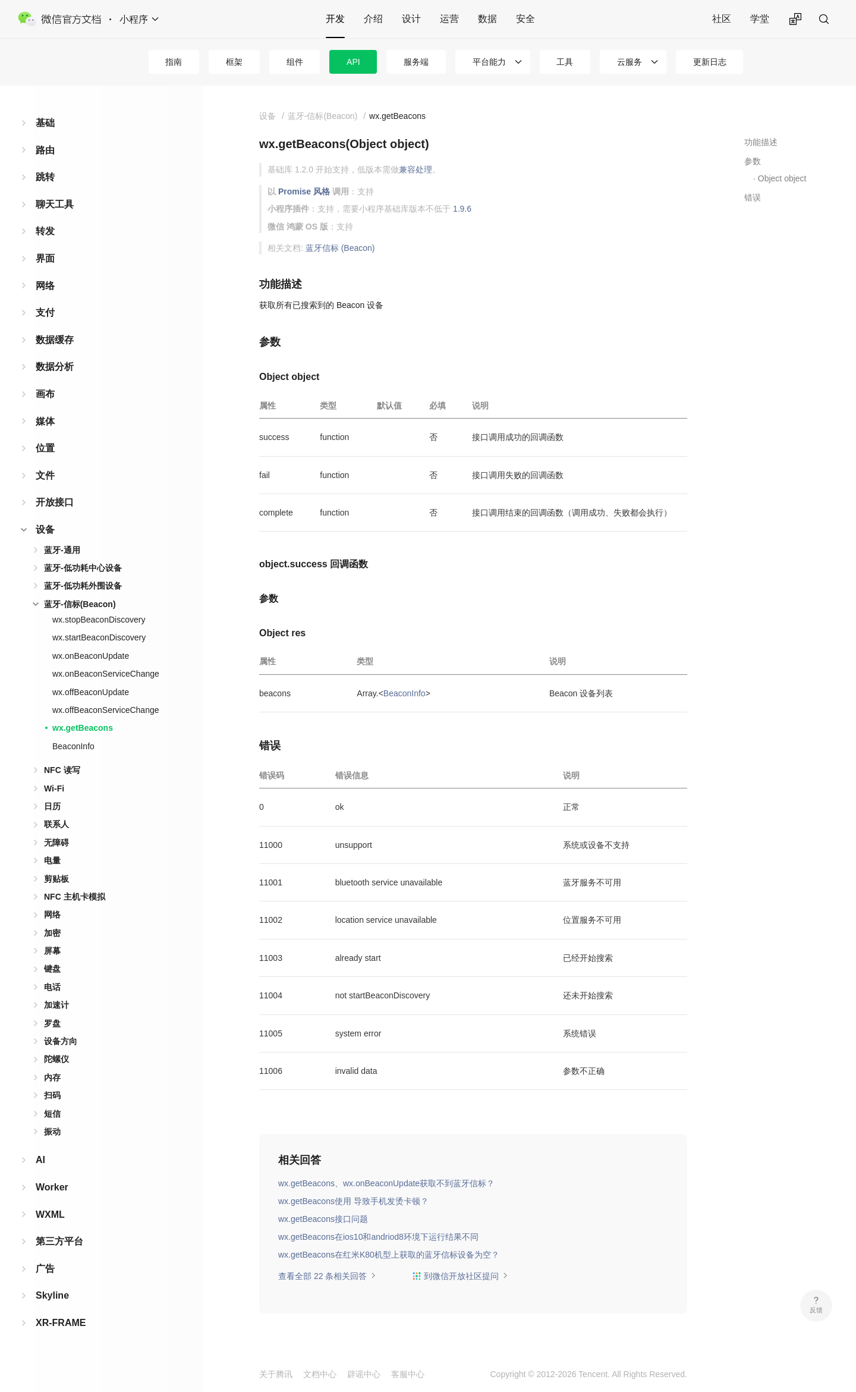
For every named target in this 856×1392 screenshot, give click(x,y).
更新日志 (709, 62)
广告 (45, 1269)
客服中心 (407, 1374)
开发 (335, 19)
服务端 (416, 62)
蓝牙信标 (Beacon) (340, 248)
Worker (52, 1187)
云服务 (629, 62)
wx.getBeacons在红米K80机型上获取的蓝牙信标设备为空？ (388, 1254)
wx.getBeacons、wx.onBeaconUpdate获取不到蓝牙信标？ (386, 1183)
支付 (45, 312)
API (353, 62)
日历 (52, 806)
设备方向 (60, 1041)
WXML (50, 1214)
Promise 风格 (304, 191)
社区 (721, 19)
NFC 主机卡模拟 (74, 896)
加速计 (56, 1005)
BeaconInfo (73, 746)
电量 (52, 860)
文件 (45, 475)
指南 (173, 62)
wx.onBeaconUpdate (90, 656)
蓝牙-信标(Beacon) (80, 604)
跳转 (45, 177)
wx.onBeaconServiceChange (105, 673)
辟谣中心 (363, 1374)
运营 (449, 19)
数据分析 (55, 367)
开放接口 (55, 502)
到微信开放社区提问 (460, 1276)
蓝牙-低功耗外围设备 (83, 585)
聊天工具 (55, 204)
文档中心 (319, 1374)
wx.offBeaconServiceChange (105, 710)
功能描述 (761, 142)
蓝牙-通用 (62, 550)
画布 (45, 394)
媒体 (45, 421)
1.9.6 (462, 208)
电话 (52, 987)
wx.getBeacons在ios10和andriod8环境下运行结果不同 (378, 1237)
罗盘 (52, 1023)
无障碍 (56, 842)
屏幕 (52, 951)
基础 (45, 123)
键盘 (52, 968)
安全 (525, 19)
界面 (45, 258)
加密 (52, 933)
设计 (411, 19)
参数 (752, 161)
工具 (564, 62)
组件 (295, 62)
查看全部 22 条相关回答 (327, 1276)
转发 (45, 231)
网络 (45, 286)
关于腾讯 (275, 1374)
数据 (487, 19)
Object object (782, 178)
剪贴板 (56, 879)
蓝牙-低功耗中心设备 (83, 568)
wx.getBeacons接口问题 (323, 1219)
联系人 (56, 824)
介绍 (373, 19)
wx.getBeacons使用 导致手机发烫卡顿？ (353, 1201)
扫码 (52, 1095)
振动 (52, 1131)
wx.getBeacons (82, 728)
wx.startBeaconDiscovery (99, 637)
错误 (752, 197)
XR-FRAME (61, 1323)
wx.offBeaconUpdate (90, 692)
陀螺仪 (56, 1059)
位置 (45, 448)
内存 (52, 1077)
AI (40, 1160)
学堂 (759, 19)
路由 (45, 150)
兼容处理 (415, 169)
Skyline (52, 1295)
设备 (45, 529)
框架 (234, 62)
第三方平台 (59, 1241)
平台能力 (489, 62)
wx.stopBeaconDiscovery (98, 619)
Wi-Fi (54, 788)
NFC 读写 (62, 770)
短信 (52, 1113)
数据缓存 (55, 340)
